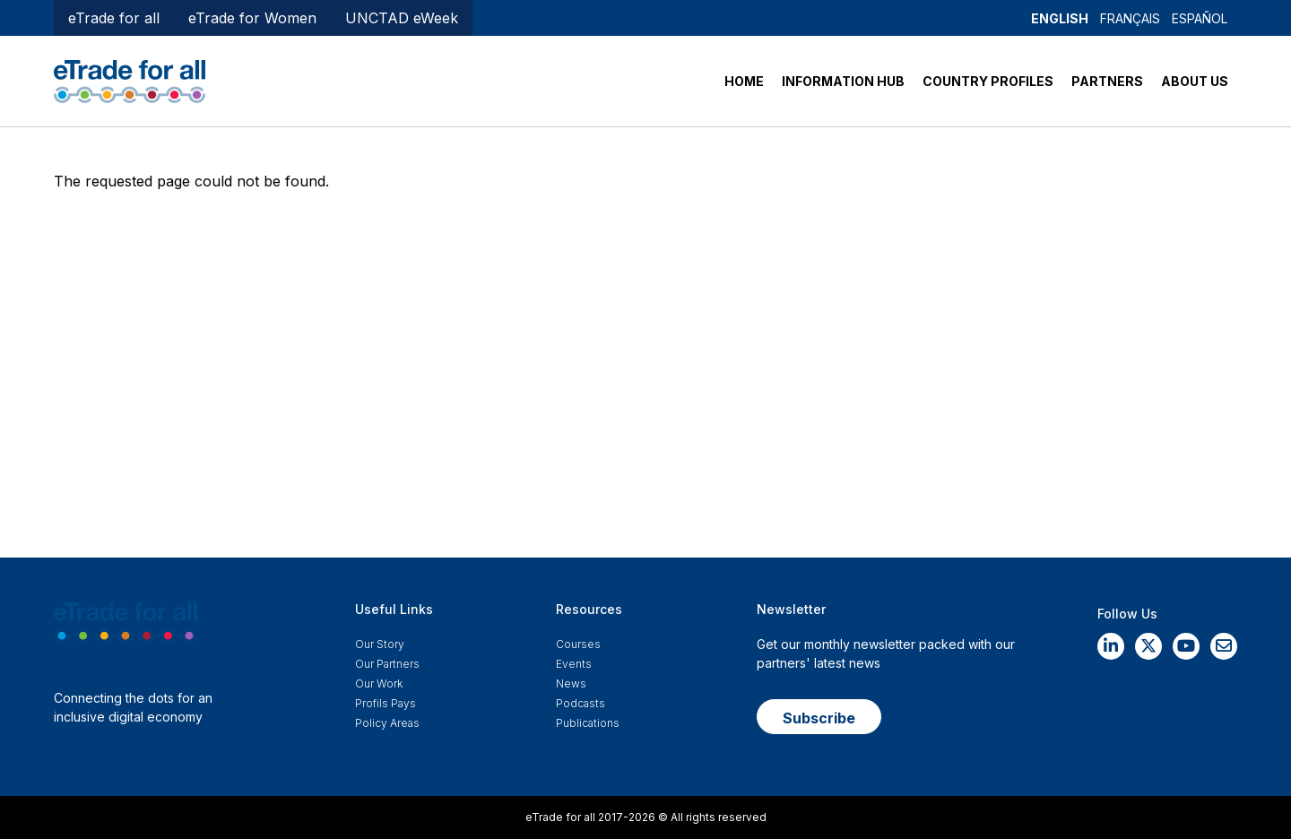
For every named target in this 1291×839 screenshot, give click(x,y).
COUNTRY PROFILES (988, 81)
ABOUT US (1194, 81)
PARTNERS (1107, 81)
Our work (379, 683)
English (1059, 18)
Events (574, 663)
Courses (578, 644)
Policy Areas (387, 723)
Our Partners (387, 663)
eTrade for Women (252, 18)
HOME (744, 81)
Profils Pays (385, 703)
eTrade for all (114, 18)
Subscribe (819, 718)
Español (1199, 18)
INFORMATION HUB (843, 81)
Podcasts (580, 703)
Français (1130, 18)
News (571, 683)
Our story (379, 644)
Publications (588, 723)
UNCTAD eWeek (401, 18)
